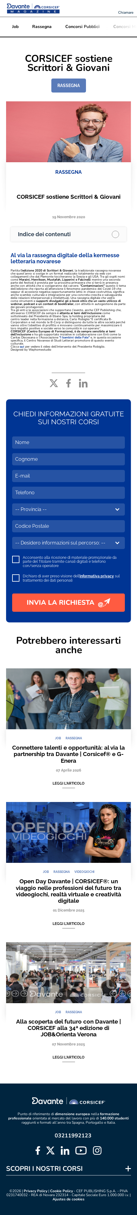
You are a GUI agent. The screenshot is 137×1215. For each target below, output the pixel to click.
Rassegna (42, 27)
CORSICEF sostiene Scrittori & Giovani (69, 196)
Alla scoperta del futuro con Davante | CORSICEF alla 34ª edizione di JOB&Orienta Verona (68, 1028)
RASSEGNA (68, 85)
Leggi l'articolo (68, 783)
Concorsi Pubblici (82, 27)
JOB (58, 738)
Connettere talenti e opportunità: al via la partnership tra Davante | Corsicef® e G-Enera (68, 754)
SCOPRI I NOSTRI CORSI (44, 1168)
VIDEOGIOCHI (84, 872)
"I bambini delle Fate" (74, 337)
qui (22, 347)
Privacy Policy (35, 1191)
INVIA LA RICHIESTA (68, 602)
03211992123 (73, 1135)
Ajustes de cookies (68, 1199)
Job (15, 27)
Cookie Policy (61, 1191)
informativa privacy (97, 576)
